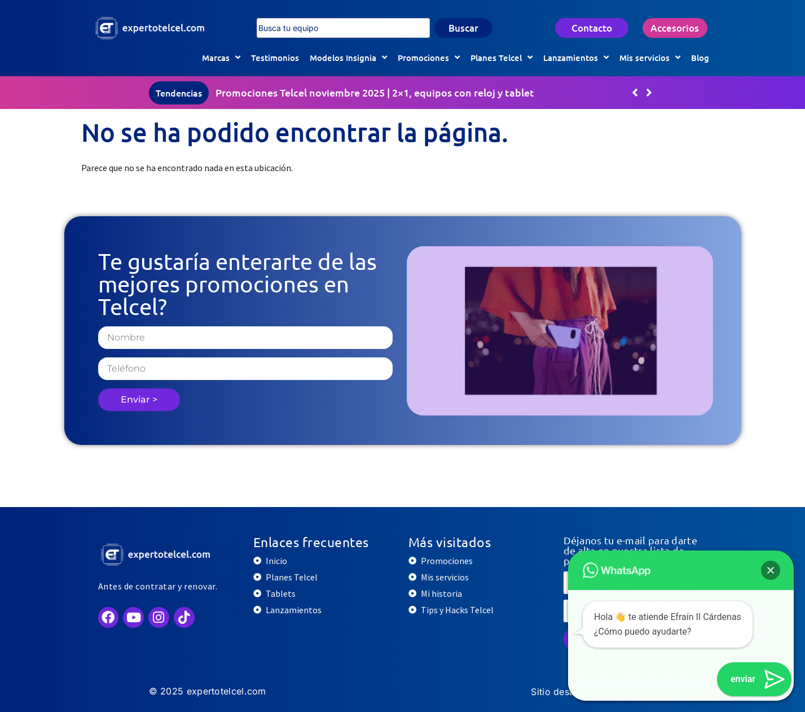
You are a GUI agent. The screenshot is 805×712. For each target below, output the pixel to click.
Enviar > (139, 399)
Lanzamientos (576, 57)
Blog (700, 57)
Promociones (429, 57)
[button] (649, 92)
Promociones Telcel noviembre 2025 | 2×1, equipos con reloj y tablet (374, 92)
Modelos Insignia (348, 57)
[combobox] (343, 28)
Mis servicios (649, 57)
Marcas (221, 57)
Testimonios (275, 57)
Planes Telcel (501, 57)
